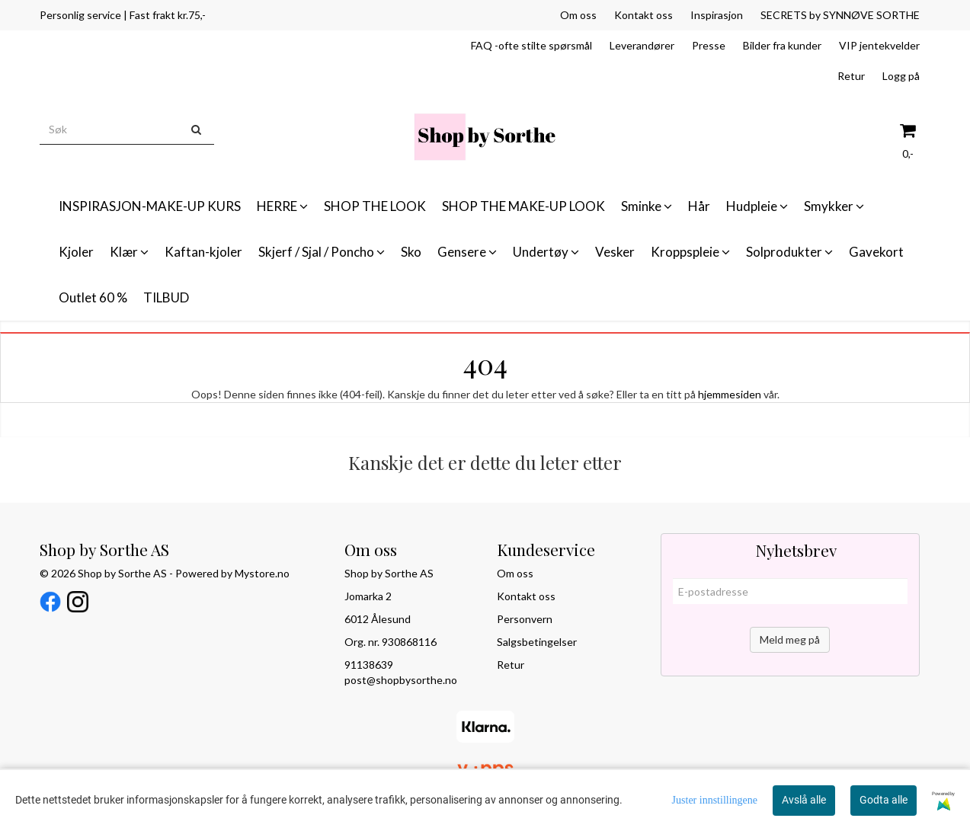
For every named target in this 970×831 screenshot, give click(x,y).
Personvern (524, 618)
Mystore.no (262, 573)
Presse (708, 45)
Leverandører (642, 45)
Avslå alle (804, 800)
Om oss (578, 14)
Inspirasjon (716, 14)
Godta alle (884, 800)
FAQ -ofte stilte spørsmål (531, 45)
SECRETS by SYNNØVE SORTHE (840, 14)
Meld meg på (790, 639)
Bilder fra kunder (782, 45)
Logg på (901, 75)
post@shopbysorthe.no (400, 679)
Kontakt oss (643, 14)
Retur (851, 75)
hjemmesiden (729, 394)
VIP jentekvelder (879, 45)
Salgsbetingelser (537, 641)
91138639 (368, 664)
